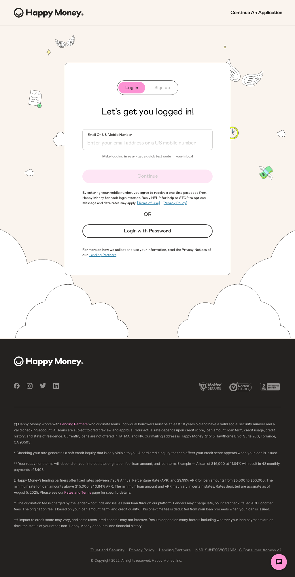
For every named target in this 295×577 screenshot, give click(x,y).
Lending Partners (102, 255)
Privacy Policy (141, 550)
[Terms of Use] (148, 203)
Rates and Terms (77, 492)
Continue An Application (256, 12)
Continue (147, 176)
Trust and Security (107, 550)
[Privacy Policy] (174, 203)
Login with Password (147, 231)
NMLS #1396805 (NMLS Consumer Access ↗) (238, 550)
